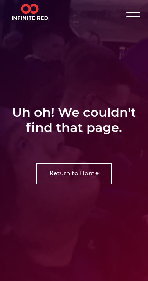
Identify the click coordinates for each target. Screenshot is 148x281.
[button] (133, 12)
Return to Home (74, 173)
